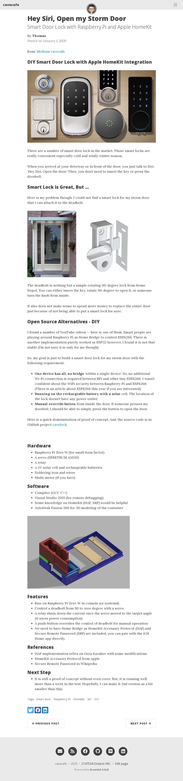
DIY (96, 699)
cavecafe (11, 4)
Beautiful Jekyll (99, 769)
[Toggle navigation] (175, 4)
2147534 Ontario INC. (96, 764)
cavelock (59, 424)
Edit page (121, 764)
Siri (89, 699)
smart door (43, 699)
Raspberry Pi (62, 699)
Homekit (79, 699)
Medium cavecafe (51, 51)
